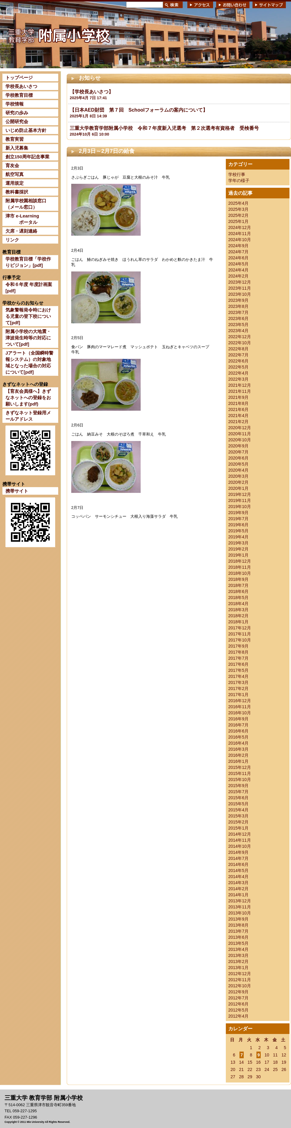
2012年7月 (238, 997)
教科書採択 (16, 191)
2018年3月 (238, 609)
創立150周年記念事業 (27, 156)
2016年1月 (238, 761)
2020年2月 (238, 482)
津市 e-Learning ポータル (22, 219)
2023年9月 (238, 300)
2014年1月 (238, 894)
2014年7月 (238, 858)
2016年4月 (238, 743)
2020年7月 (238, 452)
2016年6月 (238, 731)
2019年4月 (238, 536)
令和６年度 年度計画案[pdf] (28, 287)
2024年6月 (238, 257)
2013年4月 (238, 949)
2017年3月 (238, 682)
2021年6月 (238, 409)
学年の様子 (238, 180)
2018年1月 (238, 621)
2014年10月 (239, 846)
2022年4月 (238, 373)
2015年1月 (238, 828)
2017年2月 (238, 688)
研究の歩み (16, 112)
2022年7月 (238, 354)
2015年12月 (239, 767)
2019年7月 (238, 518)
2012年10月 (239, 985)
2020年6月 (238, 458)
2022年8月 (238, 348)
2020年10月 (239, 439)
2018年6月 (238, 591)
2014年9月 (238, 852)
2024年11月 (239, 233)
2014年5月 (238, 870)
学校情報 (14, 103)
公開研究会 (16, 121)
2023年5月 (238, 324)
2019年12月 (239, 494)
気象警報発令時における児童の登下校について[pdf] (28, 316)
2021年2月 (238, 421)
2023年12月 (239, 282)
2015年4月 (238, 809)
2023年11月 (239, 288)
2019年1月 (238, 555)
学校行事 (236, 174)
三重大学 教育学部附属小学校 (58, 34)
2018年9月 (238, 579)
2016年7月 (238, 724)
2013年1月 (238, 967)
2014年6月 (238, 864)
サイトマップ (269, 5)
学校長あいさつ (21, 86)
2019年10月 (239, 506)
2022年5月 (238, 367)
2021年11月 (239, 391)
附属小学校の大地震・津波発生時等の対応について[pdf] (28, 338)
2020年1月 (238, 488)
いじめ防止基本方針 (25, 130)
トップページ (19, 77)
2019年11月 (239, 500)
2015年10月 (239, 779)
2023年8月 (238, 306)
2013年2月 (238, 961)
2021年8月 (238, 403)
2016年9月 (238, 718)
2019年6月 (238, 524)
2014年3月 (238, 882)
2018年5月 (238, 597)
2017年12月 (239, 627)
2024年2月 (238, 276)
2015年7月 (238, 791)
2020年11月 (239, 433)
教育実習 (14, 139)
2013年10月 (239, 913)
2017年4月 (238, 676)
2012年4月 (238, 1016)
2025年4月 (238, 203)
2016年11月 (239, 706)
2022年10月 (239, 342)
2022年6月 (238, 361)
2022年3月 (238, 379)
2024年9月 (238, 245)
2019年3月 (238, 542)
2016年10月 (239, 712)
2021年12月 (239, 385)
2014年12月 (239, 834)
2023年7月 (238, 312)
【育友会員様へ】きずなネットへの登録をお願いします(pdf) (28, 397)
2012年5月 (238, 1010)
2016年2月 (238, 755)
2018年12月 (239, 561)
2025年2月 (238, 215)
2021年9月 (238, 397)
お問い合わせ (232, 5)
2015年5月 (238, 803)
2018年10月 (239, 573)
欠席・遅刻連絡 (21, 231)
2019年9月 (238, 512)
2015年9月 (238, 785)
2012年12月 (239, 973)
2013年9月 (238, 919)
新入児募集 (16, 147)
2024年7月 (238, 251)
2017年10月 (239, 640)
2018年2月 (238, 615)
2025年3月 (238, 209)
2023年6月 (238, 318)
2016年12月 (239, 700)
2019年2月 (238, 549)
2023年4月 (238, 330)
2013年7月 (238, 931)
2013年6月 (238, 937)
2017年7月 (238, 658)
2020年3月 (238, 476)
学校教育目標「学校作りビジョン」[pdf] (28, 262)
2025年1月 (238, 221)
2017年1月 (238, 694)
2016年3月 (238, 749)
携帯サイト (16, 490)
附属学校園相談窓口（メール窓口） (25, 204)
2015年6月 (238, 797)
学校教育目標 (19, 95)
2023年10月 (239, 294)
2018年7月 (238, 585)
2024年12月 (239, 227)
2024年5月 (238, 263)
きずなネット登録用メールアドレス (28, 416)
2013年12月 (239, 900)
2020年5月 (238, 464)
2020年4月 (238, 470)
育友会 (12, 165)
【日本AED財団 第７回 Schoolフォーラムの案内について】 (139, 110)
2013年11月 (239, 906)
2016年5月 (238, 737)
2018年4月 (238, 603)
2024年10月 (239, 239)
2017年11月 (239, 633)
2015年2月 (238, 822)
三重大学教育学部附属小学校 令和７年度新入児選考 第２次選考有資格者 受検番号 (164, 128)
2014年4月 (238, 876)
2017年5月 (238, 670)
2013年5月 (238, 943)
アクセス (200, 5)
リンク (12, 239)
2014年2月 (238, 888)
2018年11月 (239, 567)
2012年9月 (238, 991)
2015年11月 (239, 773)
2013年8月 (238, 925)
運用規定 (14, 183)
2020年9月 (238, 445)
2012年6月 (238, 1004)
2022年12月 (239, 336)
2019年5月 (238, 530)
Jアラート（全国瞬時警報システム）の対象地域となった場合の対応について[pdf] (29, 362)
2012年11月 (239, 979)
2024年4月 (238, 270)
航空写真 (14, 174)
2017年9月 (238, 646)
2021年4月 (238, 415)
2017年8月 (238, 652)
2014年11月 (239, 840)
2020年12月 (239, 427)
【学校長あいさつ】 (91, 91)
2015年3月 (238, 815)
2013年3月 (238, 955)
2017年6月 (238, 664)
